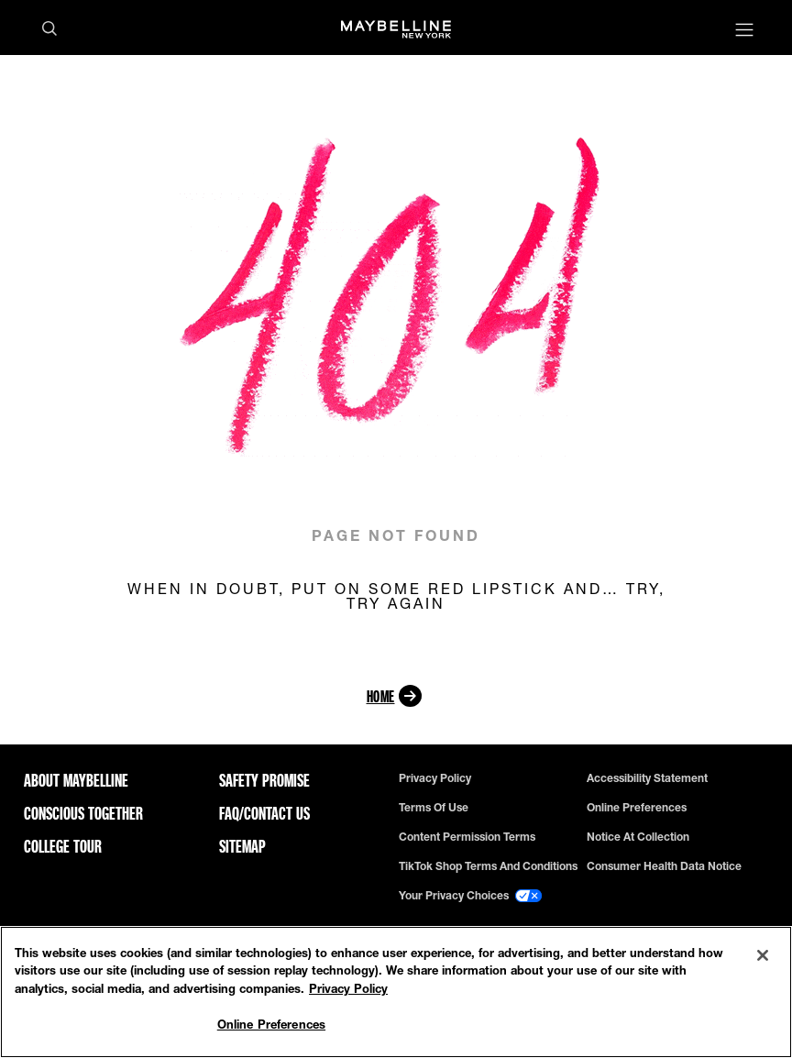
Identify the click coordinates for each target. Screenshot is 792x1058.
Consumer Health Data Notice (664, 866)
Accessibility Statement (647, 778)
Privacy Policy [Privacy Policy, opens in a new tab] (348, 988)
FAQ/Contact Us (264, 813)
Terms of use (433, 807)
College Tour (63, 846)
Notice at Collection (638, 837)
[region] (396, 992)
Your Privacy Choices (470, 895)
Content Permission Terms (467, 837)
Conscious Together (83, 813)
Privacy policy (435, 778)
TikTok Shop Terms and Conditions (488, 866)
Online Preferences (637, 807)
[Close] (762, 955)
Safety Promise (264, 780)
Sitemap (242, 846)
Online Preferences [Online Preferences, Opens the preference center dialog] (271, 1024)
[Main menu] (744, 31)
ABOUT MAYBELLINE (76, 780)
